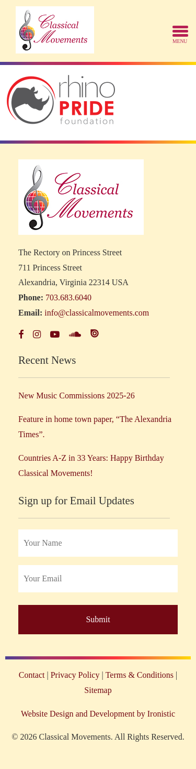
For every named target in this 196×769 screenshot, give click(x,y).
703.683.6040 (68, 297)
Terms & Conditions (140, 674)
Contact (32, 674)
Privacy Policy (75, 674)
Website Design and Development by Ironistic (98, 713)
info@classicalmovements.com (96, 312)
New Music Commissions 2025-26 (76, 395)
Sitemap (97, 690)
